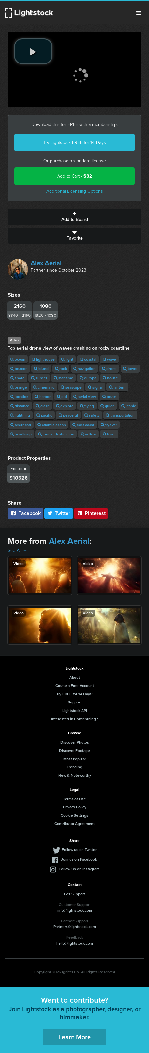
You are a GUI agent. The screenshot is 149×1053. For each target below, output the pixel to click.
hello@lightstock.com (74, 943)
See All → (17, 550)
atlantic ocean (51, 424)
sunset (39, 378)
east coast (83, 424)
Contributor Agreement (74, 823)
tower (130, 368)
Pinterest (91, 513)
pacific (44, 415)
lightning (20, 415)
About (74, 677)
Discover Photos (74, 742)
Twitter (59, 513)
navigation (84, 368)
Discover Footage (74, 750)
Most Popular (74, 759)
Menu (139, 13)
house (110, 378)
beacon (18, 368)
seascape (71, 387)
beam (109, 396)
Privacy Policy (74, 807)
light (67, 359)
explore (65, 406)
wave (109, 359)
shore (17, 378)
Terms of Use (74, 799)
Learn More (75, 1036)
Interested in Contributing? (74, 718)
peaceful (68, 415)
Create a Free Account (74, 685)
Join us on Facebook (79, 859)
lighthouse (43, 359)
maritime (63, 378)
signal (95, 387)
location (19, 396)
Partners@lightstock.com (74, 926)
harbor (43, 396)
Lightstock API (74, 710)
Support (75, 702)
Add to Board (74, 217)
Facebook (25, 513)
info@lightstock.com (74, 910)
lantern (117, 387)
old (62, 396)
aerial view (84, 396)
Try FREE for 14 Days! (74, 693)
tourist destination (56, 434)
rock (61, 368)
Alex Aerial (46, 263)
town (109, 434)
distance (19, 406)
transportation (120, 415)
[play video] (33, 51)
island (41, 368)
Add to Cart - (74, 176)
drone (109, 368)
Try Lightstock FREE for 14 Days (74, 142)
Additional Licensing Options (74, 191)
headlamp (21, 434)
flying (87, 406)
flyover (109, 424)
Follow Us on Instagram (79, 869)
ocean (17, 359)
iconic (128, 406)
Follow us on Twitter (79, 849)
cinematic (43, 387)
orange (18, 387)
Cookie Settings (74, 815)
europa (88, 378)
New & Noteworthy (74, 775)
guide (107, 406)
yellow (88, 434)
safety (91, 415)
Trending (74, 767)
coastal (88, 359)
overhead (20, 424)
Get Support (74, 894)
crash (43, 406)
